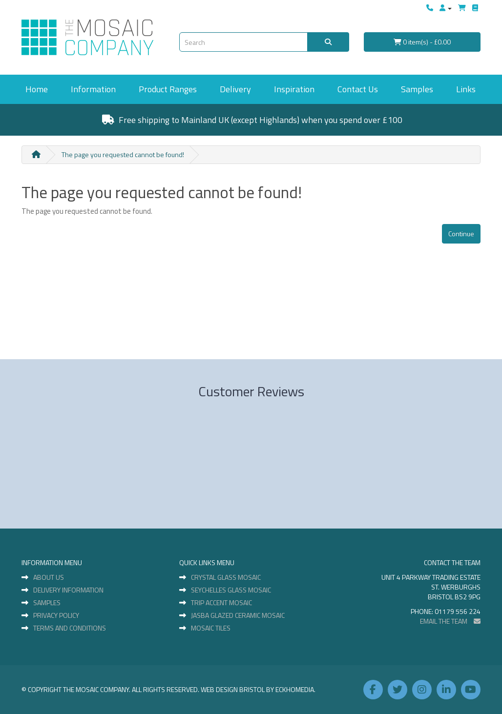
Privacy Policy (56, 615)
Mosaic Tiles (210, 628)
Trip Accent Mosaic (221, 603)
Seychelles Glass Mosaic (231, 590)
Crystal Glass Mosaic (226, 577)
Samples (417, 89)
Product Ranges (168, 89)
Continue (461, 233)
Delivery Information (68, 590)
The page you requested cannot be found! (123, 154)
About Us (48, 577)
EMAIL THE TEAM (450, 621)
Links (466, 89)
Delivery (235, 89)
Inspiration (294, 89)
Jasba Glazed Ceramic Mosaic (238, 615)
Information (93, 89)
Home (36, 89)
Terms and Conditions (69, 628)
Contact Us (357, 89)
